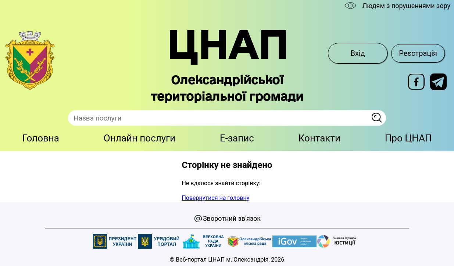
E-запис (237, 138)
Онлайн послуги (139, 138)
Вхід (358, 53)
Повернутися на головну (215, 197)
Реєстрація (418, 53)
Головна (40, 138)
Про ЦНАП (408, 138)
